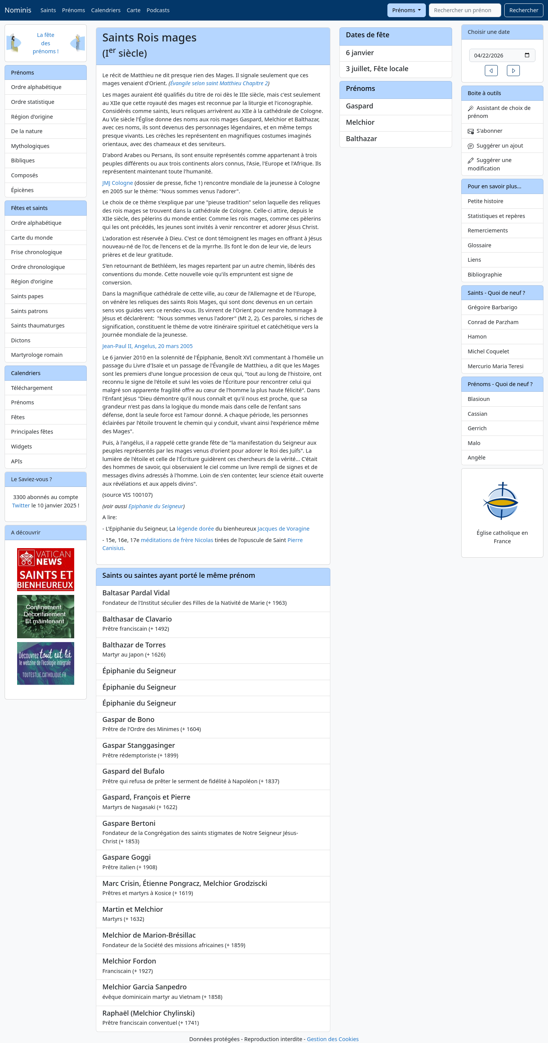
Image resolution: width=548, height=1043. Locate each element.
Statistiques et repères (496, 215)
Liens (474, 259)
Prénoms (73, 10)
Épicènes (22, 190)
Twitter (21, 505)
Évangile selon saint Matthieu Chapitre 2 (219, 83)
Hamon (477, 336)
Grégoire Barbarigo (493, 307)
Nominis (18, 9)
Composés (24, 175)
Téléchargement (32, 387)
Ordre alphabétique (36, 87)
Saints (48, 10)
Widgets (21, 446)
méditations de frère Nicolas (177, 540)
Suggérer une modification (489, 164)
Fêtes (18, 417)
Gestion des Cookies (332, 1039)
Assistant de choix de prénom (499, 112)
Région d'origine (32, 116)
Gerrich (477, 428)
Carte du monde (32, 237)
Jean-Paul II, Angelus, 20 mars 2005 (147, 346)
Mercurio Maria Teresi (496, 366)
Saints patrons (29, 311)
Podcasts (158, 10)
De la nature (27, 131)
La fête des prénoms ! (46, 43)
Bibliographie (485, 274)
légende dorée (195, 528)
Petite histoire (485, 201)
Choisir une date (489, 31)
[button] (491, 70)
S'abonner (485, 130)
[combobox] (465, 10)
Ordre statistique (32, 101)
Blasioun (479, 398)
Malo (474, 443)
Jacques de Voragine (283, 528)
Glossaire (479, 245)
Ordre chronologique (38, 266)
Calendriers (106, 10)
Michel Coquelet (488, 351)
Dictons (20, 340)
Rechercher (523, 10)
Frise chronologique (36, 252)
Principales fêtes (32, 431)
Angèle (477, 457)
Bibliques (23, 160)
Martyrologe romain (37, 354)
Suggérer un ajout (495, 145)
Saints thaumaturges (38, 325)
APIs (16, 461)
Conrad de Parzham (493, 322)
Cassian (477, 413)
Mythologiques (30, 145)
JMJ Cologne (117, 182)
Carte (133, 10)
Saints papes (27, 296)
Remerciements (488, 230)
